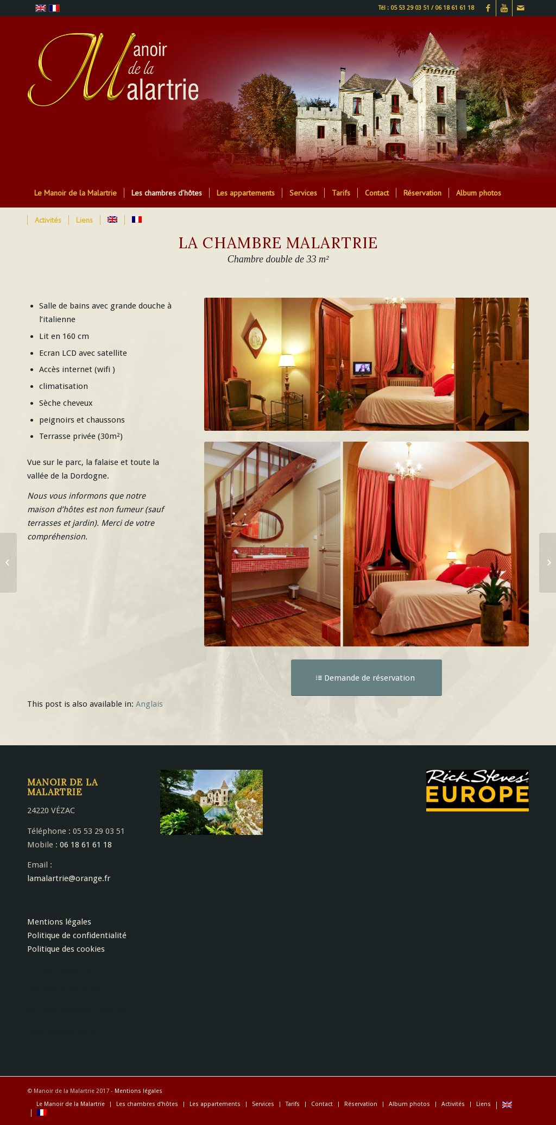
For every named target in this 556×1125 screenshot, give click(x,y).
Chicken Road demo (63, 990)
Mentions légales (59, 922)
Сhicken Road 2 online (68, 969)
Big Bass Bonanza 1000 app (78, 1010)
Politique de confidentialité (77, 935)
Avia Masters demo (62, 1030)
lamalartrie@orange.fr (68, 878)
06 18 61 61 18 (86, 845)
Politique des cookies (66, 949)
